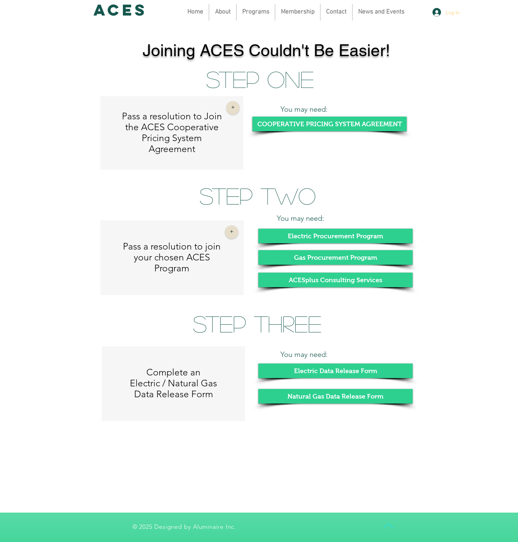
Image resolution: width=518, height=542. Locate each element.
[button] (297, 12)
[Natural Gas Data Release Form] (335, 396)
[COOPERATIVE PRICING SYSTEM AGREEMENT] (329, 124)
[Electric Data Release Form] (335, 371)
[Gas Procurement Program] (335, 257)
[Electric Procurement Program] (335, 236)
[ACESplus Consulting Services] (335, 280)
